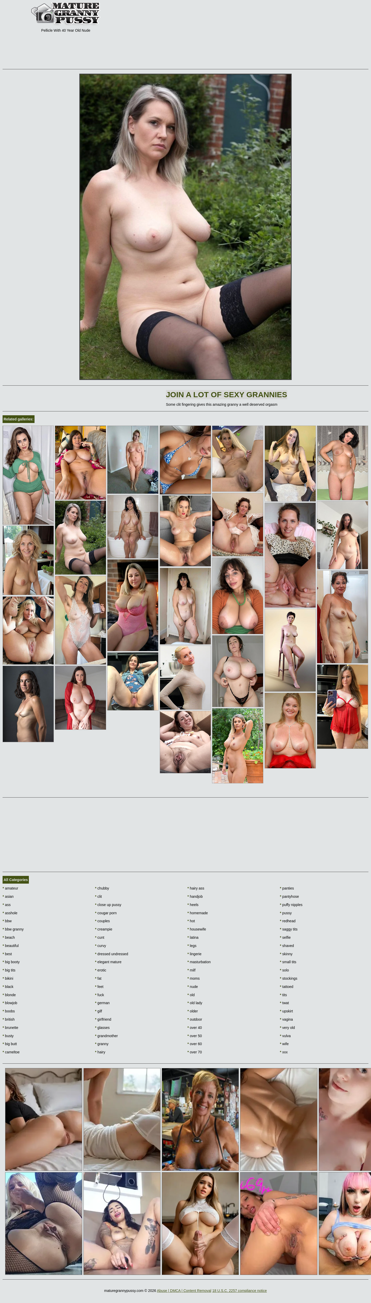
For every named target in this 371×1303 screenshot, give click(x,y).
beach (9, 937)
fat (98, 978)
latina (193, 937)
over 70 (195, 1052)
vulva (285, 1036)
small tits (288, 962)
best (7, 954)
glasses (102, 1028)
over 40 (195, 1028)
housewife (197, 929)
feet (99, 987)
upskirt (286, 1011)
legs (192, 946)
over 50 (195, 1036)
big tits (9, 970)
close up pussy (108, 905)
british (9, 1019)
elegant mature (108, 962)
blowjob (10, 1003)
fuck (99, 995)
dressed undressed (111, 954)
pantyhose (289, 896)
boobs (9, 1011)
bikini (8, 978)
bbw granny (13, 929)
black (8, 987)
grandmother (106, 1036)
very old (287, 1028)
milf (192, 970)
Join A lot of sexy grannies (226, 394)
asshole (10, 913)
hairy (100, 1052)
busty (8, 1036)
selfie (285, 937)
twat (284, 1003)
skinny (286, 954)
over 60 (195, 1044)
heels (193, 905)
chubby (102, 888)
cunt (99, 937)
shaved (287, 946)
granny (101, 1044)
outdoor (195, 1019)
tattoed (286, 987)
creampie (103, 929)
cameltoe (11, 1052)
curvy (100, 946)
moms (194, 978)
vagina (286, 1019)
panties (287, 888)
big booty (11, 962)
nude (193, 987)
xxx (284, 1052)
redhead (288, 921)
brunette (10, 1028)
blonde (9, 995)
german (102, 1003)
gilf (98, 1011)
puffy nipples (291, 905)
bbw (7, 921)
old (191, 995)
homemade (198, 913)
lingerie (194, 954)
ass (7, 905)
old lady (195, 1003)
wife (284, 1044)
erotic (100, 970)
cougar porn (106, 913)
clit (98, 896)
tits (283, 995)
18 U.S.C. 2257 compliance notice (239, 1291)
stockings (288, 978)
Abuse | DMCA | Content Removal (184, 1291)
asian (8, 896)
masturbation (199, 962)
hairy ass (196, 888)
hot (191, 921)
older (193, 1011)
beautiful (11, 946)
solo (284, 970)
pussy (286, 913)
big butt (10, 1044)
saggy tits (288, 929)
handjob (195, 896)
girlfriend (103, 1019)
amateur (10, 888)
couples (102, 921)
